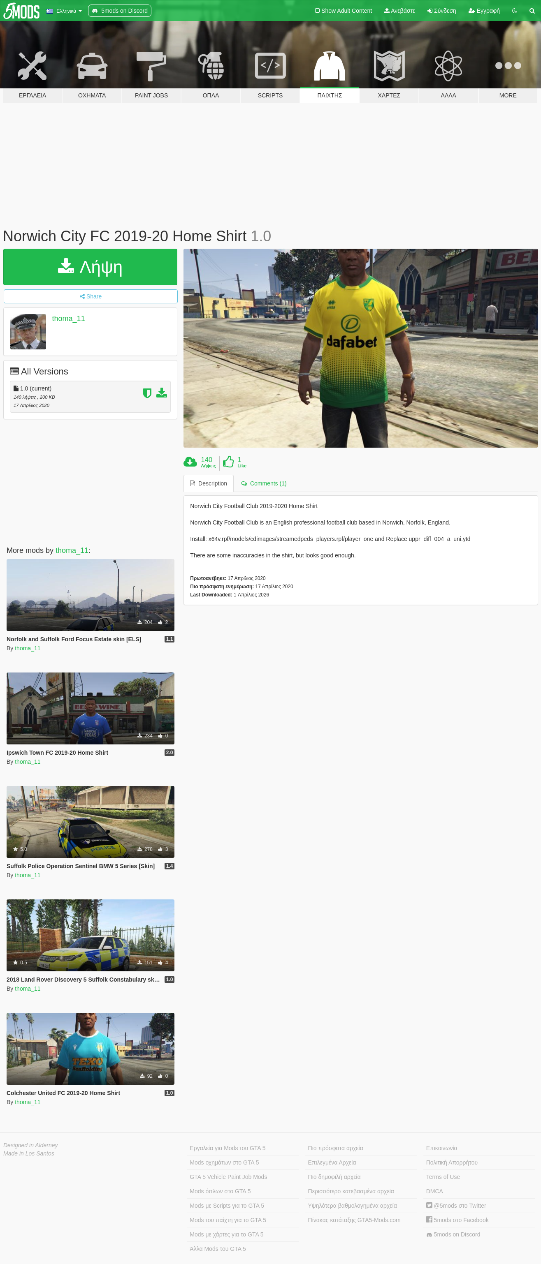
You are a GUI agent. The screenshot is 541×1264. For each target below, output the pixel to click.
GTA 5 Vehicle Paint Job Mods (228, 1177)
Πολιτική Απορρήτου (452, 1162)
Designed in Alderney (30, 1145)
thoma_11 (68, 318)
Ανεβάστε (399, 10)
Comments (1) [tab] (263, 483)
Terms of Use (443, 1177)
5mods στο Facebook (457, 1220)
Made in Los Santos (28, 1153)
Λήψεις (208, 465)
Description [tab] (208, 483)
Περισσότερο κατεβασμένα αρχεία (351, 1191)
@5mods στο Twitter (456, 1205)
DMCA (434, 1191)
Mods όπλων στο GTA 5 (220, 1191)
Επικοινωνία (441, 1148)
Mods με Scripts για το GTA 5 (227, 1205)
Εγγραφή (484, 10)
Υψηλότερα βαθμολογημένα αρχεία (352, 1205)
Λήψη (90, 267)
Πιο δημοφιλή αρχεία (334, 1177)
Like (241, 465)
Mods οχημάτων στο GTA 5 (224, 1162)
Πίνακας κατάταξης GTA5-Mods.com (354, 1220)
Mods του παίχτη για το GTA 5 (228, 1220)
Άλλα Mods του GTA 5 (218, 1249)
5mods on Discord (453, 1234)
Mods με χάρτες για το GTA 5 (226, 1234)
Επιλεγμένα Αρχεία (332, 1162)
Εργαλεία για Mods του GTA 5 (227, 1148)
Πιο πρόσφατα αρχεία (335, 1148)
